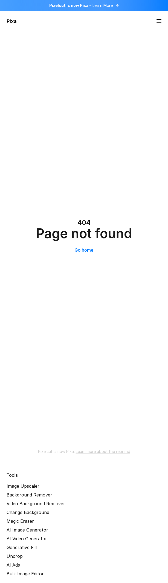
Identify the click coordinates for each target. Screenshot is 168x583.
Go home (84, 250)
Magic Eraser (20, 521)
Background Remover (29, 495)
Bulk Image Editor (25, 573)
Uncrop (15, 556)
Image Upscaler (23, 486)
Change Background (28, 512)
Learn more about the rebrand (103, 451)
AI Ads (13, 565)
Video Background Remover (36, 503)
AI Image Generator (27, 530)
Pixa (12, 21)
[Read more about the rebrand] (84, 5)
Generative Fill (22, 547)
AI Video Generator (27, 538)
